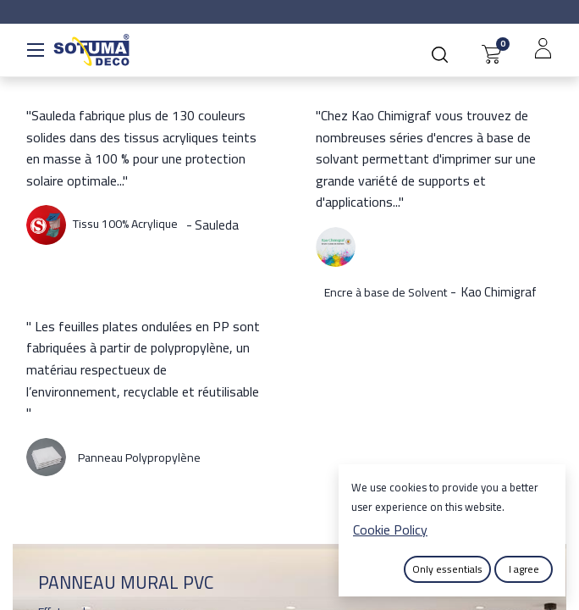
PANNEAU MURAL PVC (125, 582)
